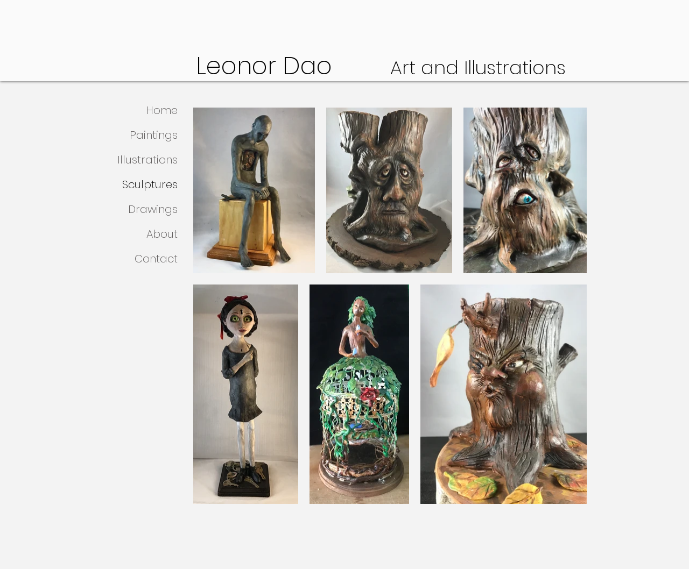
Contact (156, 258)
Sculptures (150, 184)
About (162, 233)
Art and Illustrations (478, 67)
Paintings (154, 135)
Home (162, 110)
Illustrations (147, 159)
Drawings (153, 209)
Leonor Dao (293, 66)
